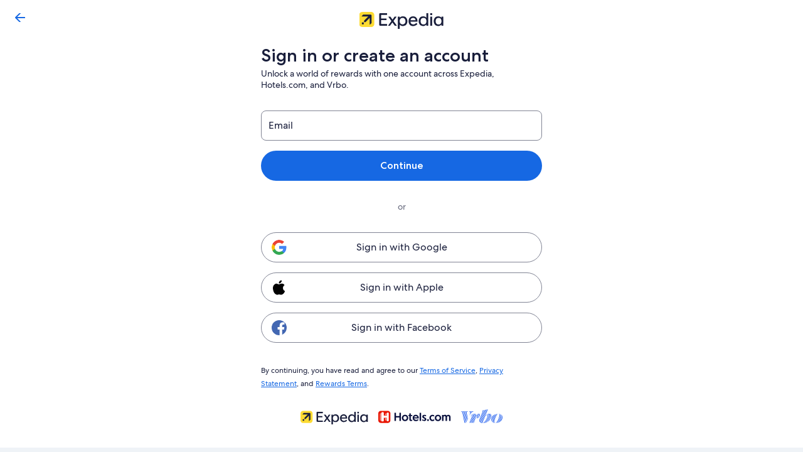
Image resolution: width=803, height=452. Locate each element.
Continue (401, 165)
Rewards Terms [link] (301, 381)
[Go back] (20, 18)
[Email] (401, 125)
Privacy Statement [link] (504, 369)
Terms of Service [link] (442, 369)
